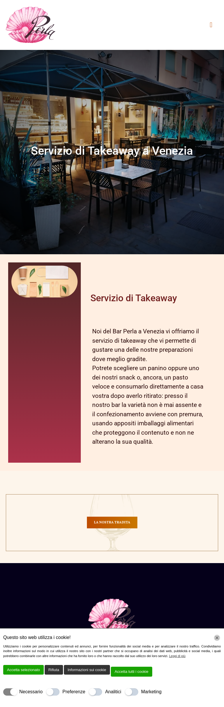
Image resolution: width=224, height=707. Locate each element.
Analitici (113, 691)
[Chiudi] (217, 638)
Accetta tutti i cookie (131, 671)
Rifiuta (53, 670)
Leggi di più (177, 656)
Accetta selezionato (23, 670)
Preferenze (73, 691)
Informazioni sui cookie (87, 670)
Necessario (31, 691)
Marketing (151, 691)
